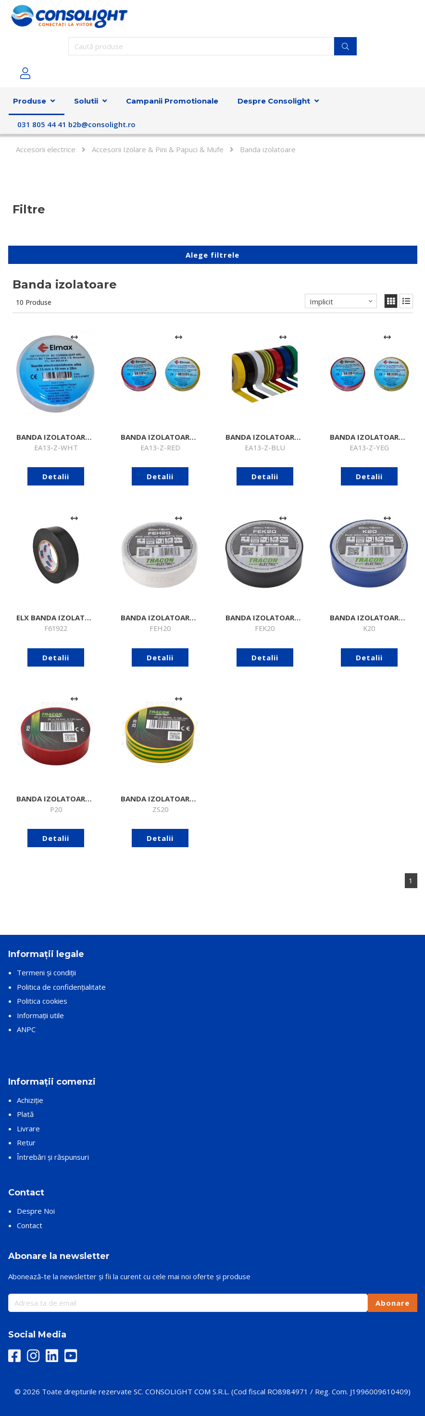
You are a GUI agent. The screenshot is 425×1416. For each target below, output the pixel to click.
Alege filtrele (212, 255)
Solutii (86, 100)
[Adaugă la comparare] (74, 337)
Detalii (55, 476)
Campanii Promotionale (172, 100)
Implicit (321, 301)
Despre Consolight (274, 100)
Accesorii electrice (45, 149)
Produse (29, 100)
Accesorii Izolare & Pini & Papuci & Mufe (158, 149)
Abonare (392, 1303)
